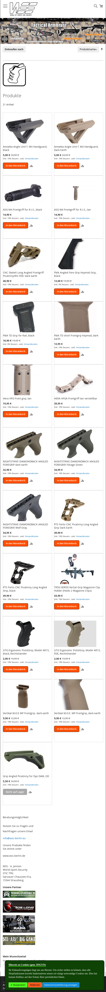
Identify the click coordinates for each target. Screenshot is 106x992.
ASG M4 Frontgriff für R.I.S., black (22, 209)
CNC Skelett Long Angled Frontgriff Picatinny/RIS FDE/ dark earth (23, 274)
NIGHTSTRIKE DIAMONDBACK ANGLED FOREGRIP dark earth (25, 463)
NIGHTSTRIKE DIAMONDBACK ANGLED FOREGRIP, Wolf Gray (25, 526)
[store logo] (24, 9)
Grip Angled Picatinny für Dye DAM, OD (26, 776)
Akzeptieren (18, 984)
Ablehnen (35, 984)
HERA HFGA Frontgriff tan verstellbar (75, 398)
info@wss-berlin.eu (14, 838)
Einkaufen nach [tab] (14, 49)
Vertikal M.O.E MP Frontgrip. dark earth (26, 713)
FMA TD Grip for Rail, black (18, 335)
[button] (31, 166)
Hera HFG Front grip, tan (17, 398)
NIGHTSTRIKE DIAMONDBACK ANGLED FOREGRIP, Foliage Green (76, 463)
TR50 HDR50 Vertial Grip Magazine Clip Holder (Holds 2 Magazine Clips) (77, 589)
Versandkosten (31, 158)
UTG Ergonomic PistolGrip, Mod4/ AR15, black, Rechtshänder (26, 652)
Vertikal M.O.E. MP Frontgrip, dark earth (77, 713)
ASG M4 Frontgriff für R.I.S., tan (72, 209)
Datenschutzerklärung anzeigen (60, 984)
